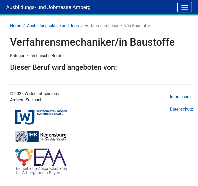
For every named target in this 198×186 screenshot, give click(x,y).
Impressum (180, 96)
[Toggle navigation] (184, 7)
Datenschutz (181, 109)
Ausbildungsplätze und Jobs (53, 25)
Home (15, 25)
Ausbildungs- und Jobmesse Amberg (48, 7)
